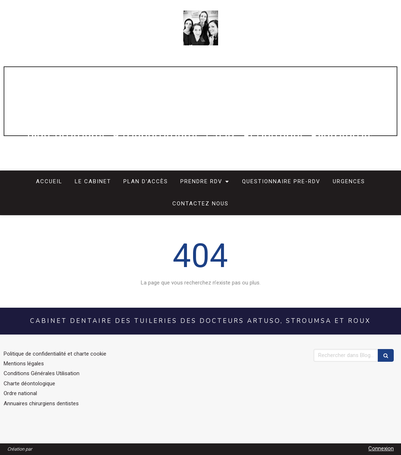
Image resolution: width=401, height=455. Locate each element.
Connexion (381, 448)
